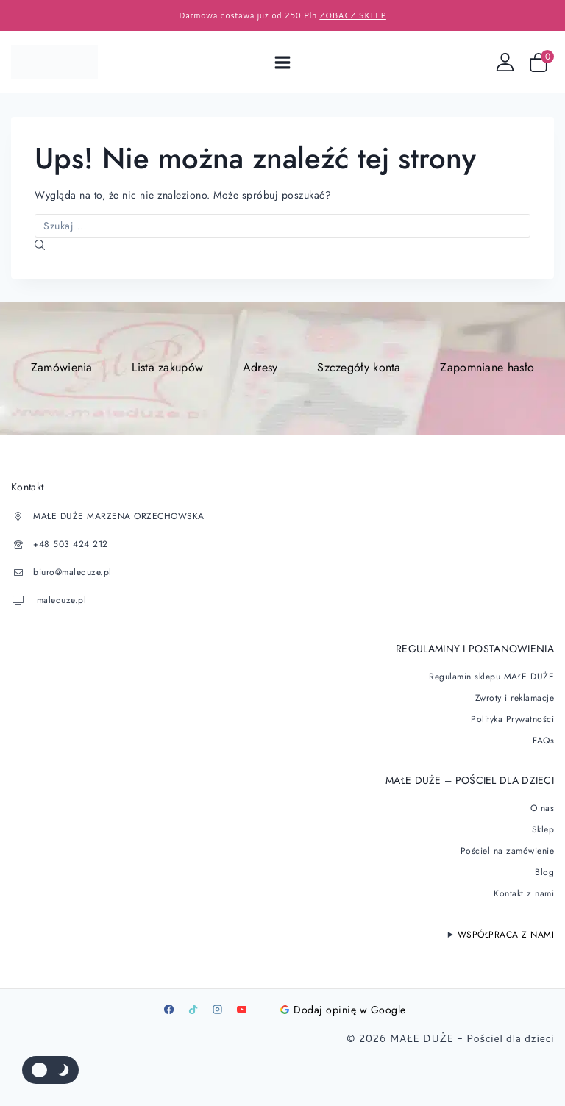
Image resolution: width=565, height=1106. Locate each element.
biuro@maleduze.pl (72, 572)
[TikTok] (192, 1009)
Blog (544, 872)
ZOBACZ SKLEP (352, 15)
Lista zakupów (167, 367)
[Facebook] (168, 1009)
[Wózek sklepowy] (541, 62)
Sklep (543, 829)
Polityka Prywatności (512, 719)
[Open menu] (283, 62)
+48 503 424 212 (70, 544)
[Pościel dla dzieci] (54, 62)
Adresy (260, 367)
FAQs (543, 740)
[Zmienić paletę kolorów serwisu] (50, 1070)
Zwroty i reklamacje (515, 697)
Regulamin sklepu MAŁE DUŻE (491, 676)
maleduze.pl (59, 600)
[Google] (265, 1009)
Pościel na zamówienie (508, 850)
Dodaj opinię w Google (343, 1009)
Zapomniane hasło (487, 367)
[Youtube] (241, 1009)
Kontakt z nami (524, 893)
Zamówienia (62, 367)
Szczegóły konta (359, 367)
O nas (542, 808)
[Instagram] (217, 1009)
